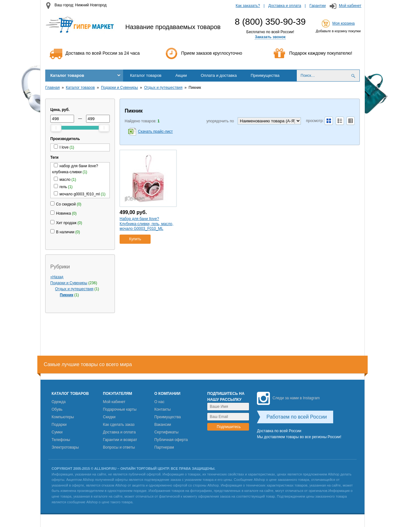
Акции (181, 75)
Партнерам (164, 447)
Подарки (59, 424)
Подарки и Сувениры (119, 87)
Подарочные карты (119, 409)
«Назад (56, 277)
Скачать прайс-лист (155, 131)
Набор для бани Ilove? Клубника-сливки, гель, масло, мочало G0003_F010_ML (146, 224)
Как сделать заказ (118, 424)
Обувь (57, 409)
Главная (52, 87)
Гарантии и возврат (120, 440)
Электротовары (65, 447)
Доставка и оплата (284, 5)
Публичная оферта (171, 440)
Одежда (58, 402)
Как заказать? (248, 5)
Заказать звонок (270, 37)
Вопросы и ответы (119, 447)
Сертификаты (166, 432)
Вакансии (162, 424)
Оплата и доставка (219, 75)
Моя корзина (343, 23)
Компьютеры (63, 417)
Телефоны (61, 440)
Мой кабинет (350, 5)
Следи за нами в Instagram (288, 398)
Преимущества (265, 75)
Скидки (109, 417)
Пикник (66, 295)
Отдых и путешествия (163, 87)
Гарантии (317, 5)
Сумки (57, 432)
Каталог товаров (67, 75)
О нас (159, 402)
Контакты (162, 409)
